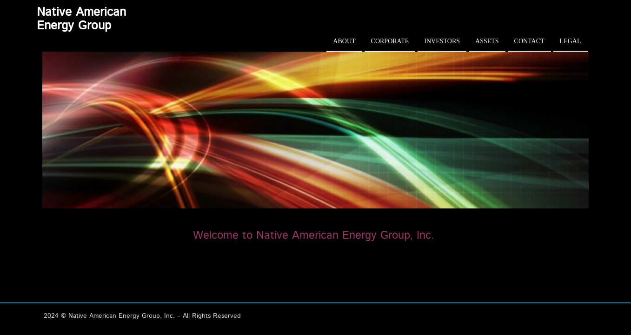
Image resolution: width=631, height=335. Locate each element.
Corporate (390, 41)
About (344, 41)
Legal (570, 41)
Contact (529, 41)
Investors (442, 41)
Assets (487, 41)
